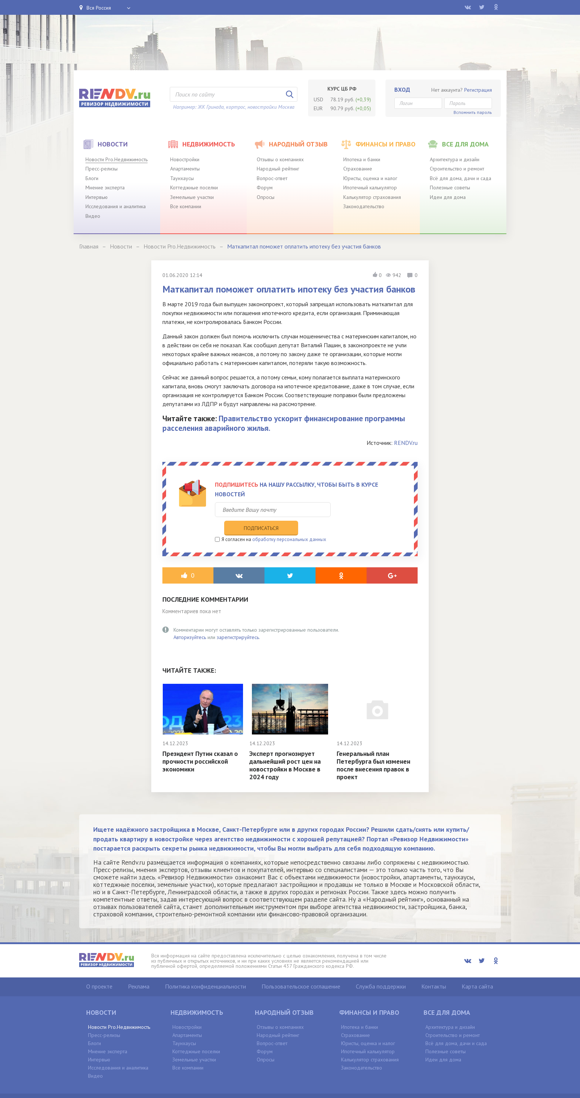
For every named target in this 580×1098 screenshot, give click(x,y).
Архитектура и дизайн (454, 159)
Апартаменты (185, 168)
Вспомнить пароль (472, 112)
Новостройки (184, 159)
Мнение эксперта (105, 187)
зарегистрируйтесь (238, 622)
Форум (265, 187)
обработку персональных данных (289, 524)
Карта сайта (477, 971)
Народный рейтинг (278, 168)
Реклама (138, 971)
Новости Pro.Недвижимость (116, 159)
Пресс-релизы (101, 168)
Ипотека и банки (361, 159)
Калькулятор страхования (372, 197)
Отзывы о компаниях (280, 159)
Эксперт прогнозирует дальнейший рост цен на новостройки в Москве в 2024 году (286, 750)
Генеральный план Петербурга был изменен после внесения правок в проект (374, 750)
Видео (92, 216)
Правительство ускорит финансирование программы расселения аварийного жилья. (283, 423)
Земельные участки (192, 197)
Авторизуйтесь (189, 622)
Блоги (91, 178)
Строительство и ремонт (457, 168)
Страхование (357, 168)
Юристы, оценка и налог (370, 178)
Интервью (96, 197)
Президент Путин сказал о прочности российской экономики (201, 746)
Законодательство (363, 206)
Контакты (433, 971)
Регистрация (478, 90)
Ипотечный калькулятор (370, 187)
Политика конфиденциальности (205, 971)
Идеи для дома (448, 197)
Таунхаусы (182, 178)
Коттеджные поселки (194, 187)
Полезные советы (450, 187)
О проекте (99, 971)
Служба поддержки (381, 971)
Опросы (265, 197)
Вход (402, 89)
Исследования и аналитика (115, 206)
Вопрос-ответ (272, 178)
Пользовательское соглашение (301, 971)
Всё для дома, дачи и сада (460, 178)
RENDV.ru (406, 442)
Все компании (185, 206)
